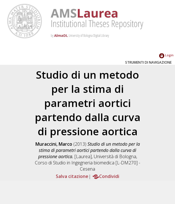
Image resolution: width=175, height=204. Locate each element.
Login (166, 55)
